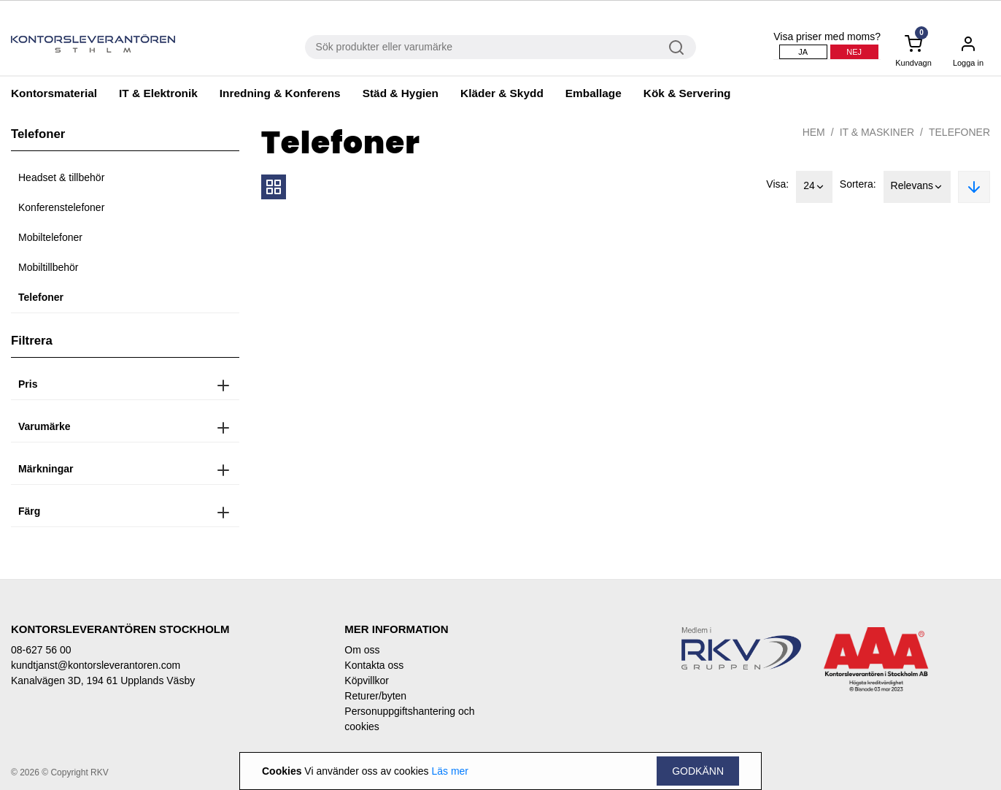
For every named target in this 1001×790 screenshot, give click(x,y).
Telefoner (40, 297)
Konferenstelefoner (61, 207)
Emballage (593, 93)
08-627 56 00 (41, 650)
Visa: (777, 184)
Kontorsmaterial (54, 93)
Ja (803, 51)
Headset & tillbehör (61, 177)
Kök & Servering (687, 93)
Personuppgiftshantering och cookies (409, 718)
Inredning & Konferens (280, 93)
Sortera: (858, 184)
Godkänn (698, 771)
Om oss (361, 650)
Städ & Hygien (400, 93)
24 (814, 187)
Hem (814, 132)
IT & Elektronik (158, 93)
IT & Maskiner (877, 132)
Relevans (917, 187)
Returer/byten (375, 696)
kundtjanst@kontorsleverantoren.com (95, 665)
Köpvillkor (366, 680)
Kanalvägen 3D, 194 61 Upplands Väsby (103, 680)
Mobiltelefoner (50, 237)
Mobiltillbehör (48, 267)
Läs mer (449, 771)
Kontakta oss (373, 665)
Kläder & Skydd (502, 93)
